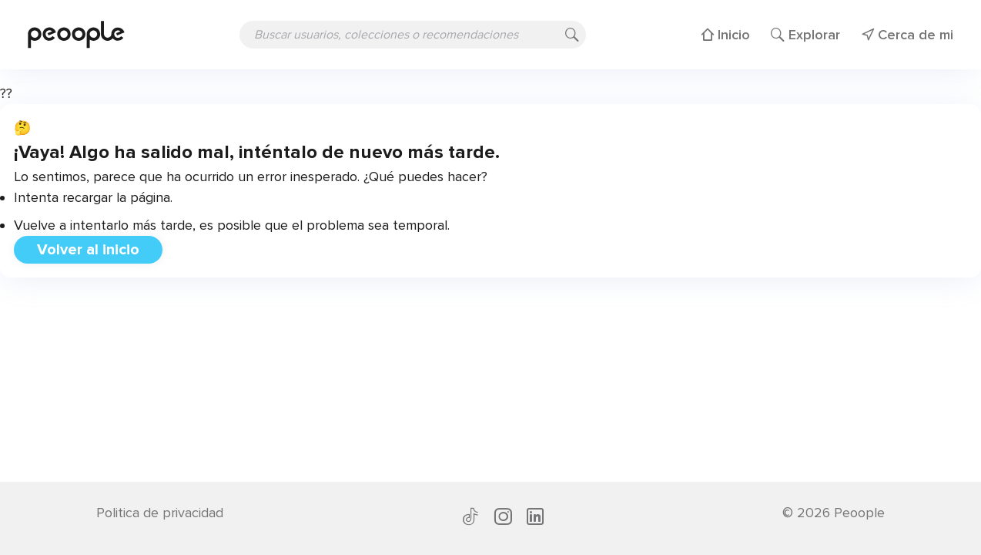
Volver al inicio (88, 249)
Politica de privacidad (159, 512)
